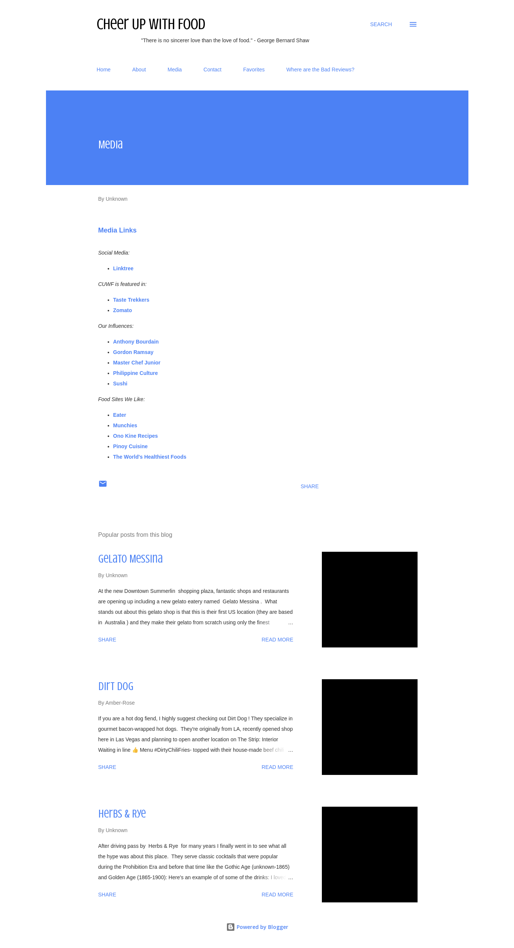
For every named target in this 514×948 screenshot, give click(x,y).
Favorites (254, 70)
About (139, 70)
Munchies (126, 425)
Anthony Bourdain (136, 342)
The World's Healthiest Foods (150, 457)
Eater (120, 415)
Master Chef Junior (137, 363)
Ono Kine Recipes (135, 436)
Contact (212, 70)
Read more (277, 640)
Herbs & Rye (122, 813)
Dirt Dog (115, 686)
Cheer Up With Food (151, 24)
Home (104, 70)
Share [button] (309, 486)
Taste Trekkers (131, 300)
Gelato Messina (130, 559)
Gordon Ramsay (133, 352)
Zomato (122, 310)
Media (174, 70)
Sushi (120, 384)
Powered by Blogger (257, 926)
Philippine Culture (135, 373)
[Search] (381, 24)
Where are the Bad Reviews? (320, 70)
